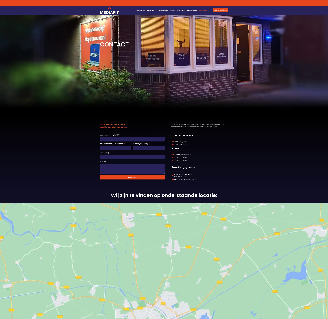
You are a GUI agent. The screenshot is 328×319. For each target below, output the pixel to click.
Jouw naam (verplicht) (109, 135)
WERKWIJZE (163, 10)
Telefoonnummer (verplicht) (112, 144)
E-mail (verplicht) (140, 144)
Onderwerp (104, 153)
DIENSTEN (151, 10)
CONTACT (203, 10)
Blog (172, 10)
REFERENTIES (192, 10)
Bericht (103, 162)
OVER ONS (140, 10)
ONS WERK (181, 10)
